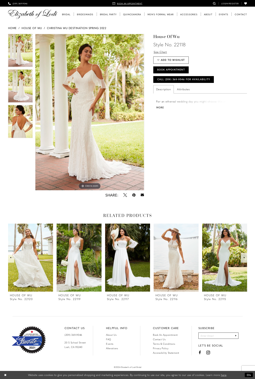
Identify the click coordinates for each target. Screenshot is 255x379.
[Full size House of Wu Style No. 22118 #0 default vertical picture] (89, 112)
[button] (230, 3)
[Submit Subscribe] (236, 336)
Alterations (112, 348)
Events (109, 343)
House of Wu (32, 28)
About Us (111, 334)
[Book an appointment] (127, 3)
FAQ (108, 339)
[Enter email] (218, 336)
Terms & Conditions (164, 343)
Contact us (159, 339)
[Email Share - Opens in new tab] (142, 195)
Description (163, 90)
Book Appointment (171, 70)
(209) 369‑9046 (73, 334)
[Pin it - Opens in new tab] (134, 195)
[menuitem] (17, 3)
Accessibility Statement (166, 352)
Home (12, 28)
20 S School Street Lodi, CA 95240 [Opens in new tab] (75, 345)
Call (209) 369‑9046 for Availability (183, 79)
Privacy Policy (161, 348)
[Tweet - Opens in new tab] (125, 195)
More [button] (160, 108)
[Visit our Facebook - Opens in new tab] (199, 352)
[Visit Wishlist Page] (246, 3)
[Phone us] (17, 3)
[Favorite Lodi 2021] (29, 340)
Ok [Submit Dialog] (249, 375)
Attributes (183, 90)
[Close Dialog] (5, 375)
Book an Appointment (165, 334)
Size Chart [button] (160, 52)
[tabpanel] (20, 51)
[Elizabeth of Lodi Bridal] (32, 14)
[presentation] (30, 258)
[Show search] (214, 3)
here (223, 375)
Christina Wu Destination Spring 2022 (76, 28)
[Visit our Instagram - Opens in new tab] (208, 352)
